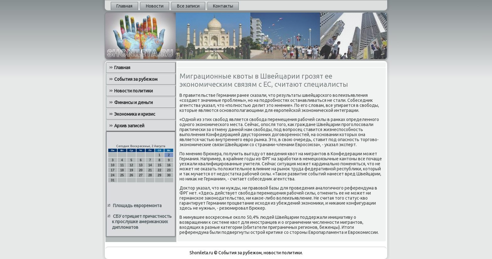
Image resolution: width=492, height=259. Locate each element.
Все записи (188, 5)
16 (168, 165)
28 (150, 175)
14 (150, 165)
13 (140, 165)
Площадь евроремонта (137, 205)
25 (122, 175)
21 (150, 170)
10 (112, 165)
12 (131, 165)
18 (122, 170)
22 (159, 170)
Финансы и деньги (133, 102)
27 (140, 175)
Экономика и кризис (134, 114)
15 (159, 165)
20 (140, 170)
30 (168, 175)
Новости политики (133, 90)
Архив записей (129, 125)
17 (112, 170)
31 (112, 180)
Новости (154, 5)
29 (159, 175)
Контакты (223, 5)
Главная (124, 5)
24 (112, 175)
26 (131, 175)
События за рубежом (136, 79)
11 (122, 165)
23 (168, 170)
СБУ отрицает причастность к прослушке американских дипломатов (142, 222)
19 (131, 170)
